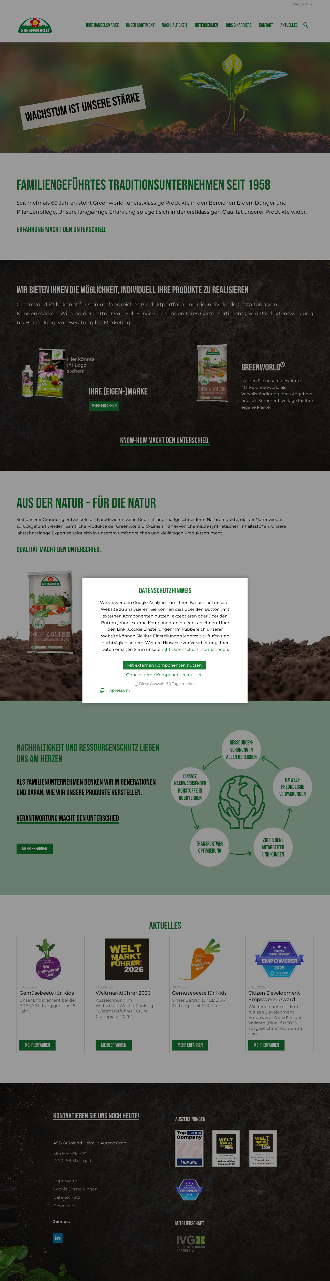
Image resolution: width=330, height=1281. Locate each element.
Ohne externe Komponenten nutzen (164, 674)
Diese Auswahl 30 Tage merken (167, 683)
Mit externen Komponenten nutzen (164, 665)
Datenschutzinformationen (200, 649)
